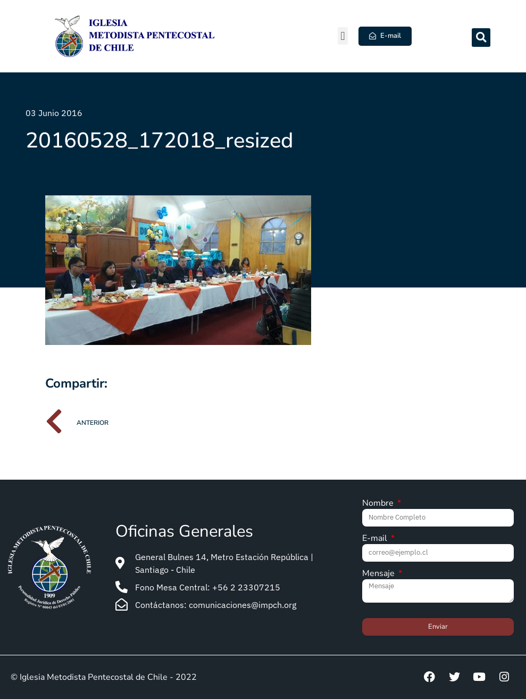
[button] (343, 36)
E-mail (375, 539)
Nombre (379, 504)
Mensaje (379, 574)
